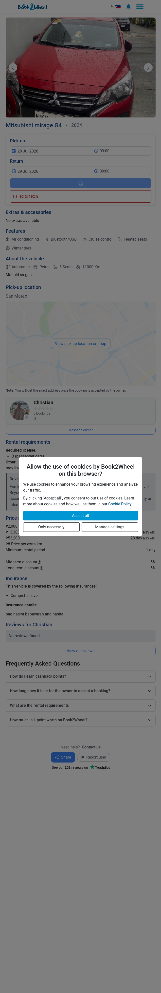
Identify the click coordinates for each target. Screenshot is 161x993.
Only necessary (51, 527)
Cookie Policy (119, 504)
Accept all (80, 515)
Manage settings (109, 527)
